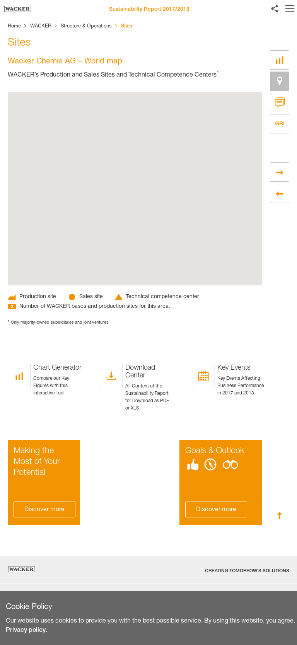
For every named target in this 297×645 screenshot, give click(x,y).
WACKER (40, 26)
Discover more (44, 510)
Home (14, 26)
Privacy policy (26, 638)
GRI (279, 123)
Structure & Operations (86, 26)
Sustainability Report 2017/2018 (149, 9)
